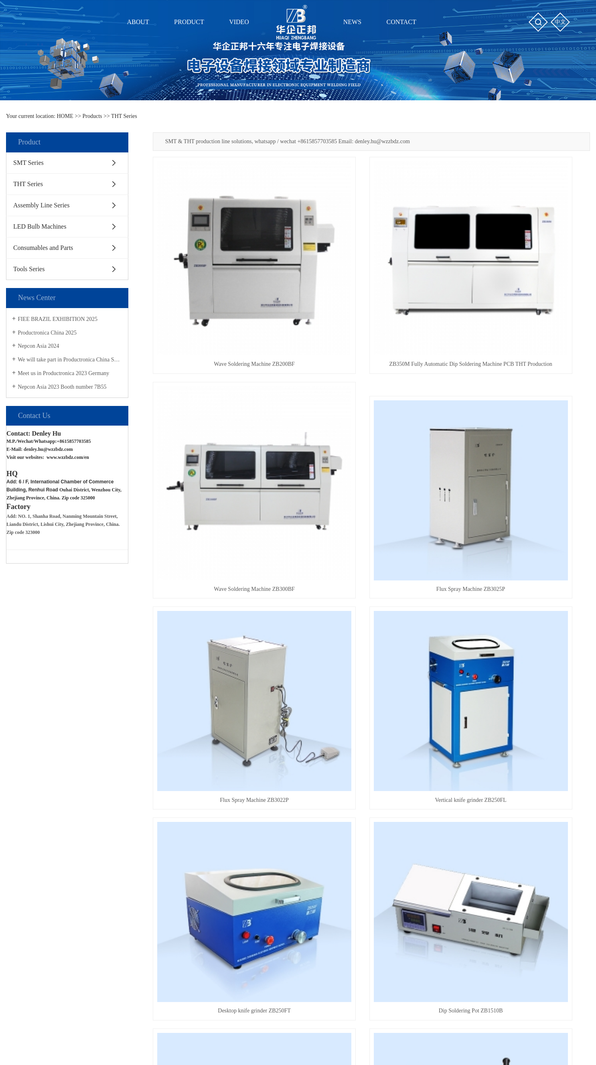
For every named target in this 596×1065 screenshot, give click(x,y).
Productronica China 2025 (47, 333)
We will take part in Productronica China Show (70, 360)
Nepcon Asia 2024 (38, 346)
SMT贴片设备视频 (250, 832)
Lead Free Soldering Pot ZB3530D (371, 746)
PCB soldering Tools (451, 1038)
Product (143, 812)
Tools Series (29, 269)
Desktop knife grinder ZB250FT (221, 597)
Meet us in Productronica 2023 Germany (63, 373)
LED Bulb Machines (39, 226)
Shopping (412, 812)
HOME (65, 116)
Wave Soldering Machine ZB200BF (221, 298)
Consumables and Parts (43, 247)
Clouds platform (310, 1047)
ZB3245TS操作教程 (251, 890)
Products (92, 116)
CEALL (388, 1047)
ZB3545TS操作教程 (251, 861)
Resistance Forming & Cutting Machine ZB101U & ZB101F (522, 597)
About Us (40, 832)
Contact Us (42, 861)
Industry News (334, 846)
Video (236, 812)
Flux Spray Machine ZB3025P (221, 447)
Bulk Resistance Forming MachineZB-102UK (221, 746)
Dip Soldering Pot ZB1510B (371, 597)
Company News (336, 832)
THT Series (124, 116)
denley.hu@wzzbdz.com (49, 449)
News (326, 812)
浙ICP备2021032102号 (227, 1047)
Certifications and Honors (59, 846)
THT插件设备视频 (249, 846)
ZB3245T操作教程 (249, 875)
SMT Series (28, 162)
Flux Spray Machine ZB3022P (371, 447)
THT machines (407, 1038)
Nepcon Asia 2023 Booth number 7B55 (62, 387)
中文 (560, 22)
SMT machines (368, 1038)
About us (43, 812)
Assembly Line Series (41, 205)
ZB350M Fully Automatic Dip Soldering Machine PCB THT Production (371, 298)
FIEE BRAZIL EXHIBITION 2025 (57, 319)
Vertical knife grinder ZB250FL (521, 447)
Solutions (329, 861)
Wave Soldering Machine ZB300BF (521, 298)
